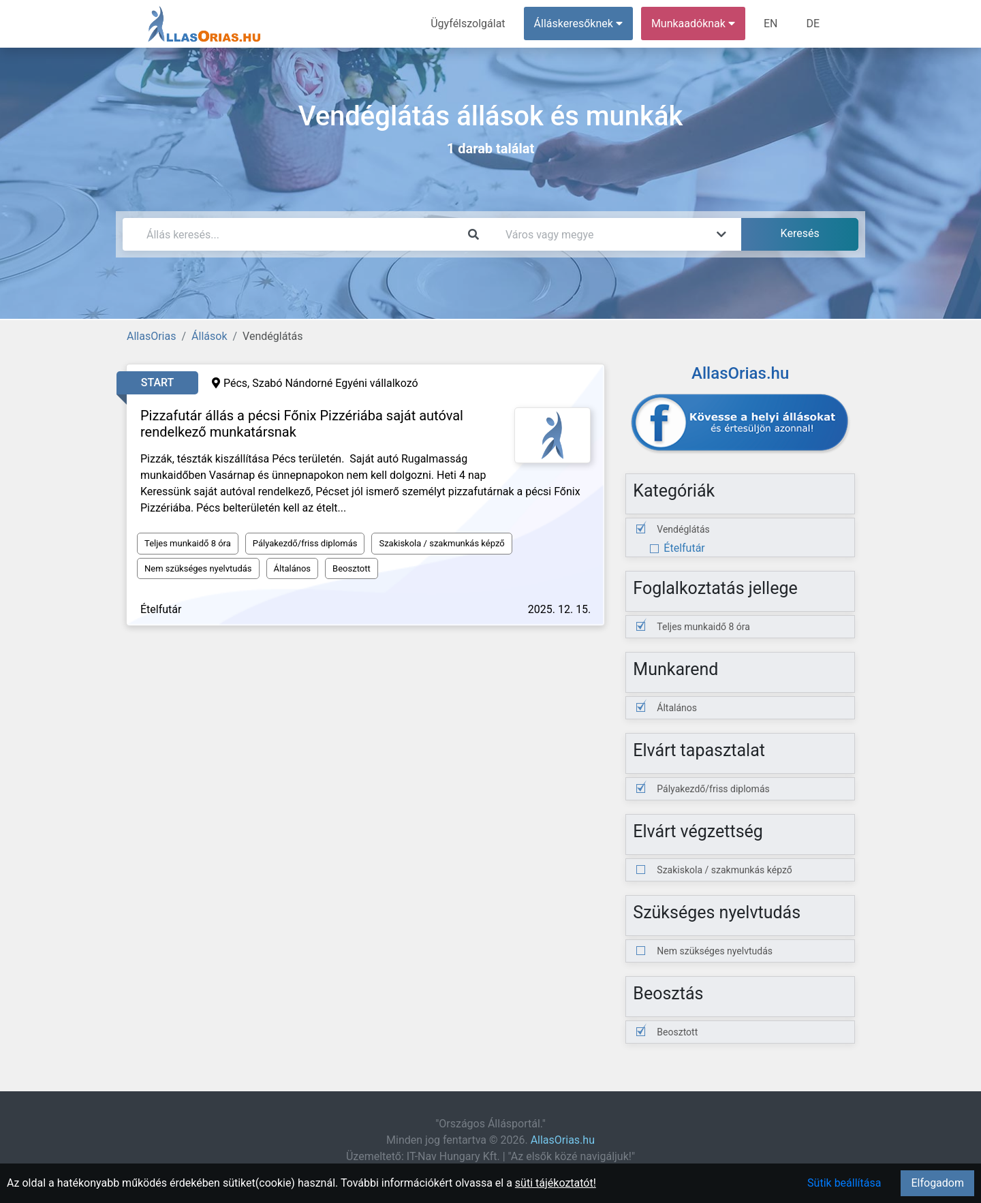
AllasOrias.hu (563, 1140)
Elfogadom (937, 1182)
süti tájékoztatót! (555, 1182)
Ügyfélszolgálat (468, 23)
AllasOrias (151, 336)
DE (813, 23)
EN (771, 23)
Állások (209, 336)
